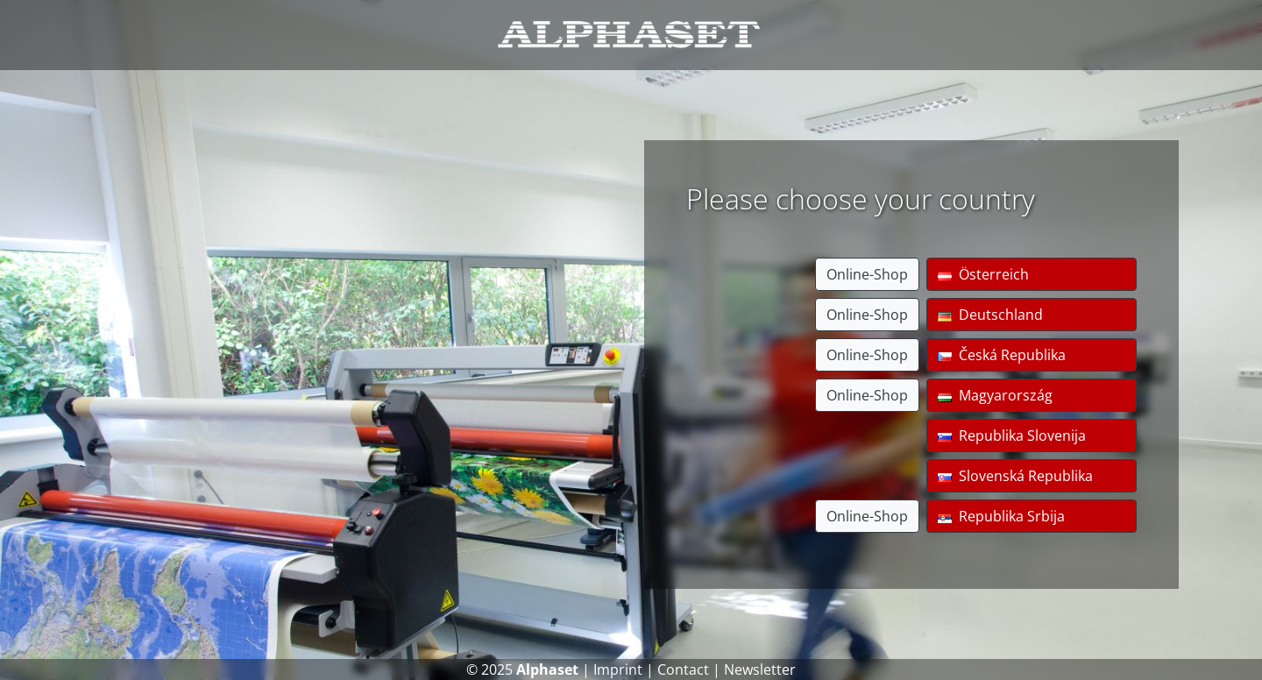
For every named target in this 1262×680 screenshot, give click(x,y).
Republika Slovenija (1012, 435)
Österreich (983, 274)
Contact (683, 669)
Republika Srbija (1001, 516)
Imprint (617, 669)
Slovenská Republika (1015, 475)
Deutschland (990, 314)
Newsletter (760, 669)
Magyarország (995, 395)
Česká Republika (1002, 355)
